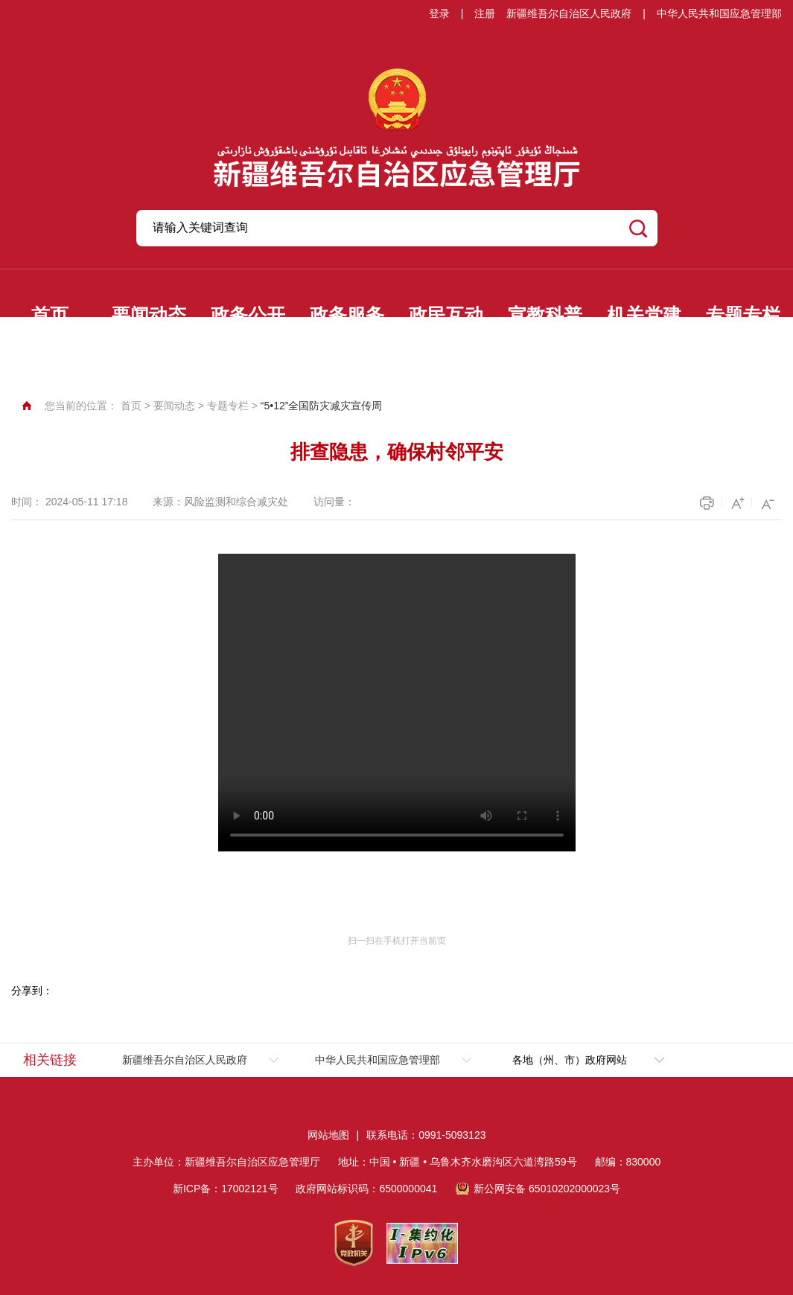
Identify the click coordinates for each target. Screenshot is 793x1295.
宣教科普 (545, 315)
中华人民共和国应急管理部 (719, 13)
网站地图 (328, 1135)
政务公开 (248, 315)
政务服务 (347, 315)
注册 (484, 13)
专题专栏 (743, 315)
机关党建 (644, 315)
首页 (50, 315)
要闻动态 (149, 315)
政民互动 (446, 315)
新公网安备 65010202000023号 (547, 1189)
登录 (439, 13)
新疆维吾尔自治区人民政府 (568, 13)
